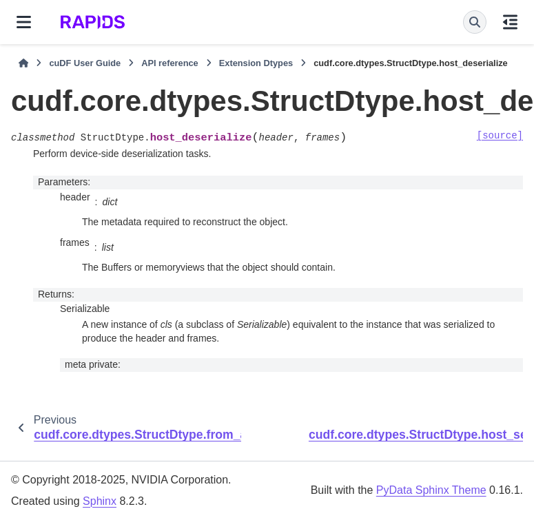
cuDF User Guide (85, 63)
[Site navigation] (24, 22)
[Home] (23, 63)
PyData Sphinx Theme (431, 490)
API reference (169, 63)
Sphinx (99, 501)
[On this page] (510, 22)
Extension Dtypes (256, 63)
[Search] (474, 22)
